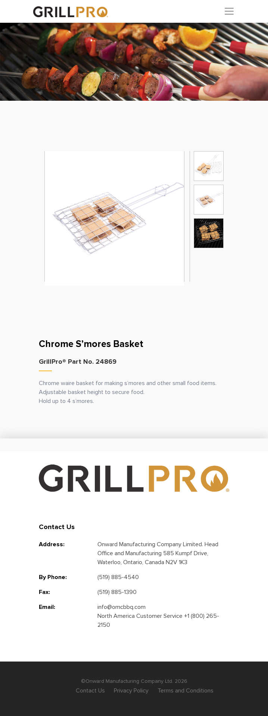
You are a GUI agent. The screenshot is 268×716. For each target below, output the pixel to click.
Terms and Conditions (186, 691)
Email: (47, 607)
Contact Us (90, 691)
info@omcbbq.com (121, 607)
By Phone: (53, 577)
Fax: (44, 592)
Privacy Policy (131, 691)
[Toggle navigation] (229, 11)
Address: (52, 544)
